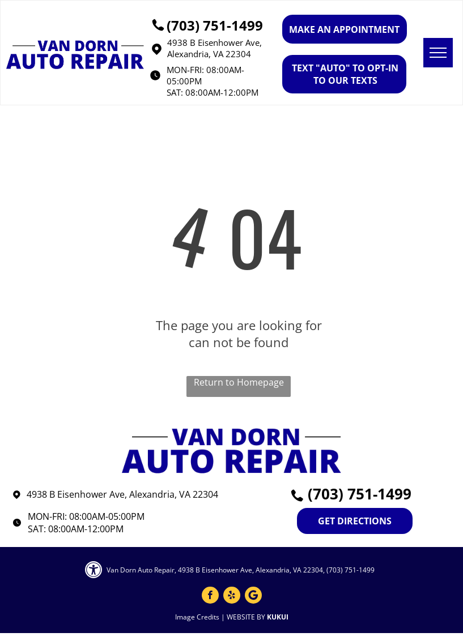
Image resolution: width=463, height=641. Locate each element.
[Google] (253, 596)
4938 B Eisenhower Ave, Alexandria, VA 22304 (214, 48)
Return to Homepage (239, 382)
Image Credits (197, 617)
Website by (246, 617)
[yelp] (231, 596)
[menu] (438, 52)
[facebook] (210, 596)
